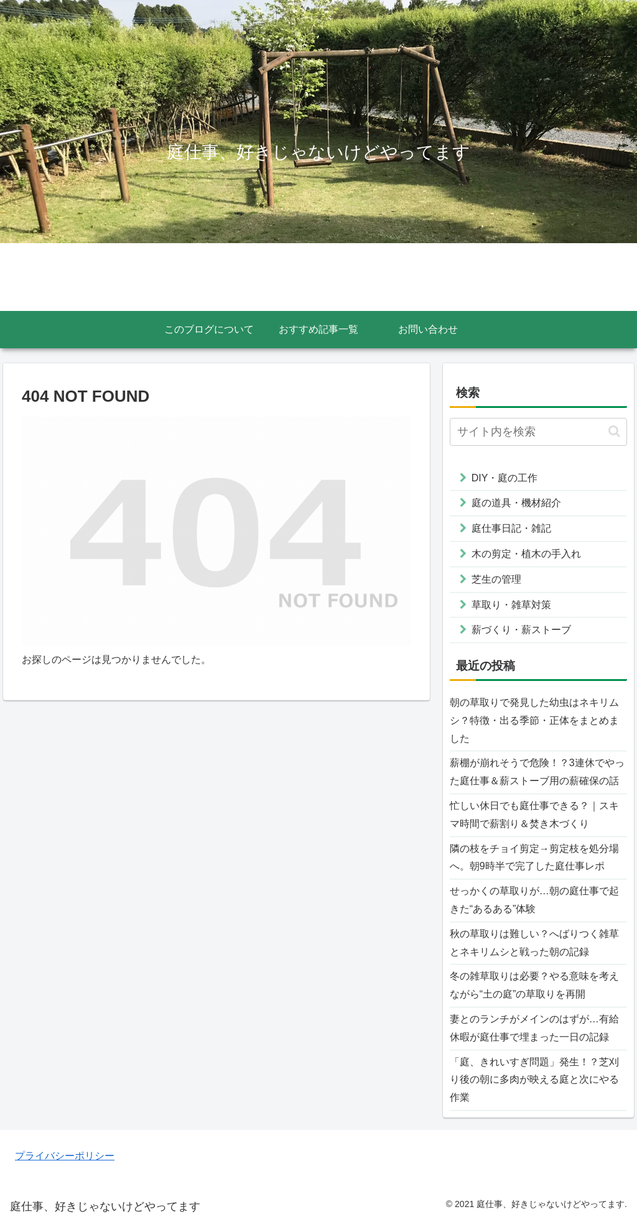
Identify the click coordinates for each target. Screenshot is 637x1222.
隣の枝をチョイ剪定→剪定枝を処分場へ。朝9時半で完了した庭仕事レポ (534, 857)
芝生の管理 (496, 579)
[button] (614, 431)
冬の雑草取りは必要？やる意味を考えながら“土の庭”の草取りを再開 (534, 985)
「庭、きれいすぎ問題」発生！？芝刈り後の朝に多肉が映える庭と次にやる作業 (534, 1080)
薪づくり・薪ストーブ (521, 629)
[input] (538, 432)
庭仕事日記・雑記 (511, 528)
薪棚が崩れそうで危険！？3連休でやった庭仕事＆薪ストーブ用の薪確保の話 (537, 771)
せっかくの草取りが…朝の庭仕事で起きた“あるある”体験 (534, 900)
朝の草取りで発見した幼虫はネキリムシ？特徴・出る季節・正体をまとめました (534, 720)
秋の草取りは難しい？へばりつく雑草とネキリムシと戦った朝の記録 (534, 942)
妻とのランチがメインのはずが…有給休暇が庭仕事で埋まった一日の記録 (534, 1028)
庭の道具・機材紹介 (516, 503)
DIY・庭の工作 (505, 478)
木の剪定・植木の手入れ (526, 554)
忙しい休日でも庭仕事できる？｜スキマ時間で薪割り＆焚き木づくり (534, 814)
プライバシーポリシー (64, 1155)
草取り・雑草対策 (511, 604)
